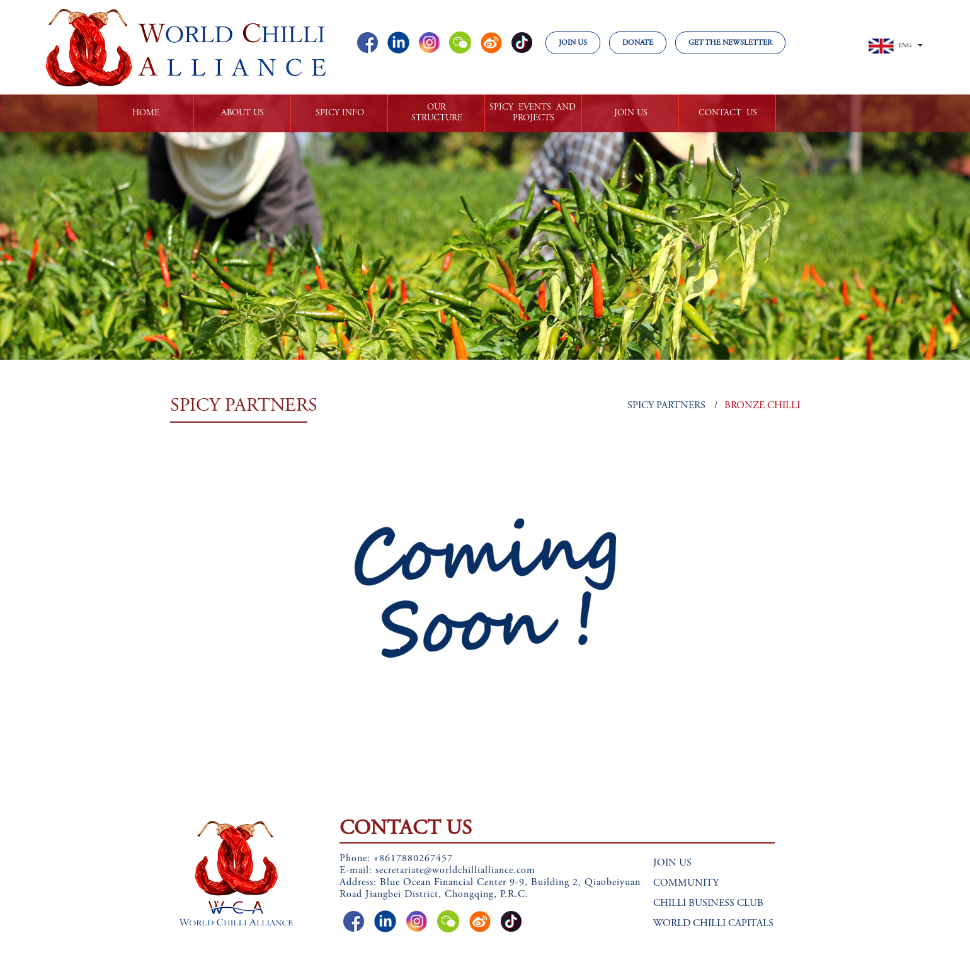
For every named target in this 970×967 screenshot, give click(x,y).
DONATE (637, 43)
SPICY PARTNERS (666, 406)
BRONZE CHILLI (762, 406)
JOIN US (573, 43)
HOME (145, 113)
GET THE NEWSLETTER (730, 43)
